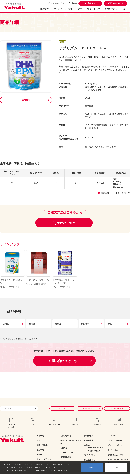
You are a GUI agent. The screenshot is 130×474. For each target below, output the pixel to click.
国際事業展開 (65, 451)
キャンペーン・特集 (63, 9)
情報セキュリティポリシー (117, 449)
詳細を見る (116, 467)
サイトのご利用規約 (115, 435)
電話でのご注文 (66, 223)
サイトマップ (112, 430)
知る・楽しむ (42, 439)
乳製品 (58, 323)
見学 (80, 9)
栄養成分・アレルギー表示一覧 (115, 193)
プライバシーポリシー (115, 439)
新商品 (32, 323)
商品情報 (7, 339)
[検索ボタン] (36, 403)
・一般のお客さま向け (94, 442)
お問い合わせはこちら (64, 361)
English (72, 3)
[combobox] (17, 403)
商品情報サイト (117, 403)
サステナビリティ (44, 453)
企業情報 (89, 3)
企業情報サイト (89, 403)
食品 (110, 323)
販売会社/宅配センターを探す (70, 436)
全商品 (6, 323)
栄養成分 (26, 100)
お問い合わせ (111, 9)
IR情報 (39, 449)
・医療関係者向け (93, 445)
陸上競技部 (88, 454)
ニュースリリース (67, 447)
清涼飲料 (85, 323)
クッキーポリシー (114, 444)
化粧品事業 (88, 435)
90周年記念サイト (114, 3)
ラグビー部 (88, 450)
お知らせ (64, 442)
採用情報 (87, 430)
